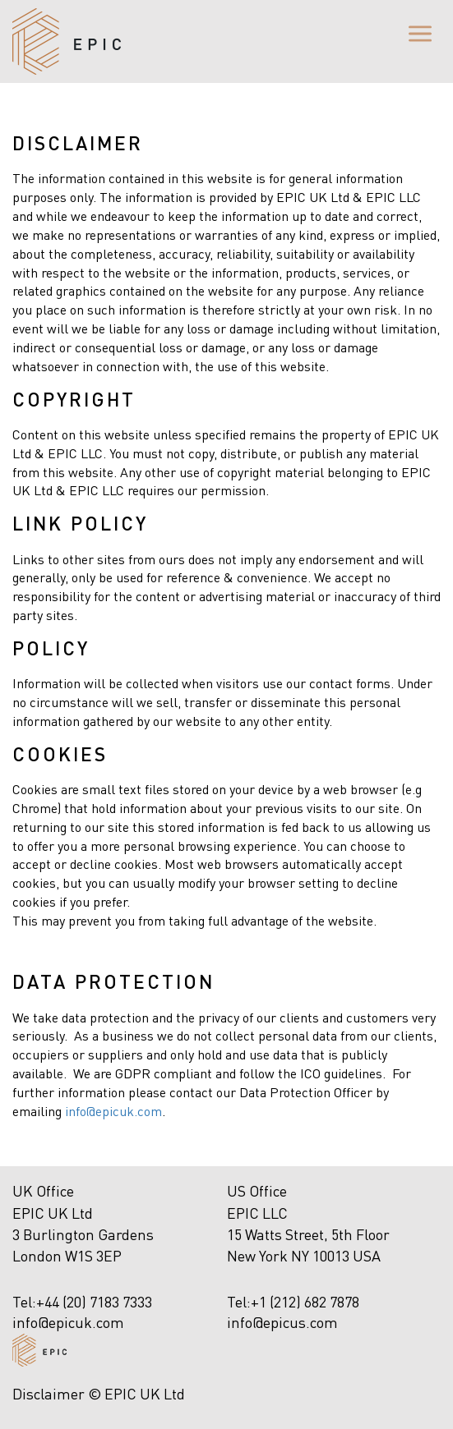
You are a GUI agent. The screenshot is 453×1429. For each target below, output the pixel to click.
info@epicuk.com (113, 1110)
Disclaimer (48, 1393)
